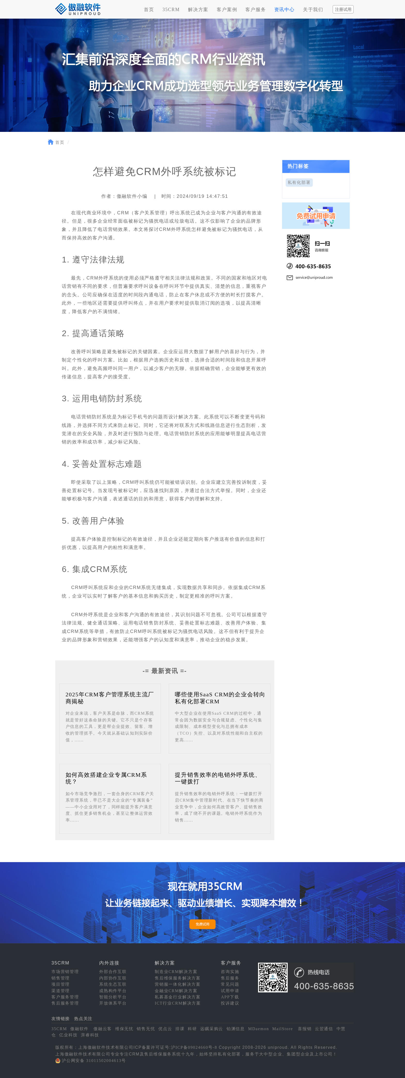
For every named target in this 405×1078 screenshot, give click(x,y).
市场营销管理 (65, 971)
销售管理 (60, 978)
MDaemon (258, 1029)
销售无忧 (146, 1029)
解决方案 (198, 9)
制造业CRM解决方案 (176, 971)
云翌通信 (324, 1029)
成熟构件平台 (113, 991)
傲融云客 (103, 1029)
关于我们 (313, 9)
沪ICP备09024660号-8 (194, 1047)
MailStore (282, 1029)
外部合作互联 (113, 971)
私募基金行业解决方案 (178, 997)
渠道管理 (60, 991)
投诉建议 (230, 1003)
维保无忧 (124, 1029)
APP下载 (230, 997)
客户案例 (227, 9)
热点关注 (83, 1018)
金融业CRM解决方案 (176, 991)
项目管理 (60, 984)
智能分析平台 (113, 997)
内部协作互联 (113, 978)
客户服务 (255, 9)
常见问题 (230, 984)
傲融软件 (79, 1029)
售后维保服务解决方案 (178, 978)
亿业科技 (68, 1035)
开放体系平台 (113, 1003)
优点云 (165, 1029)
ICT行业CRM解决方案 (178, 1003)
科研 (192, 1029)
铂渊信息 (236, 1029)
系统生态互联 (113, 984)
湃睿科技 (90, 1035)
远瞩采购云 (211, 1029)
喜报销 (304, 1029)
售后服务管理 (65, 1003)
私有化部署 (299, 182)
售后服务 (230, 978)
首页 (149, 9)
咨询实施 (230, 971)
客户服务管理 (65, 997)
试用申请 (230, 991)
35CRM (171, 9)
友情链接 (60, 1018)
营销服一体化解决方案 (178, 984)
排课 (180, 1029)
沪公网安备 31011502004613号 (94, 1060)
